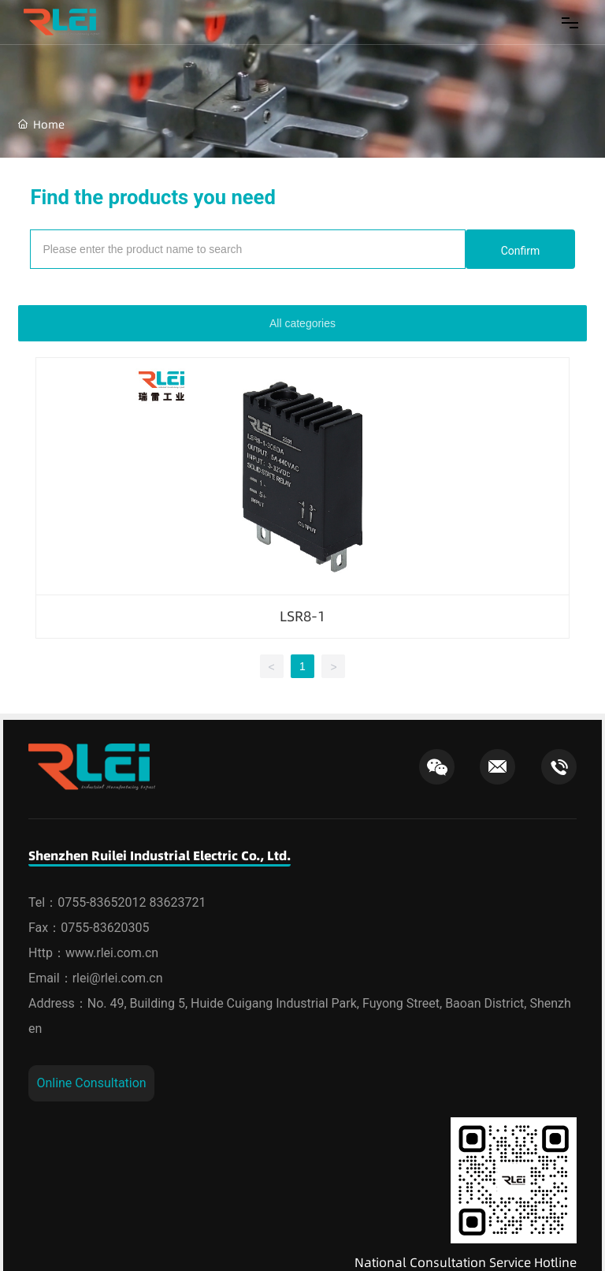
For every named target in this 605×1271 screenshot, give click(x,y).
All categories (302, 323)
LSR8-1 (302, 616)
